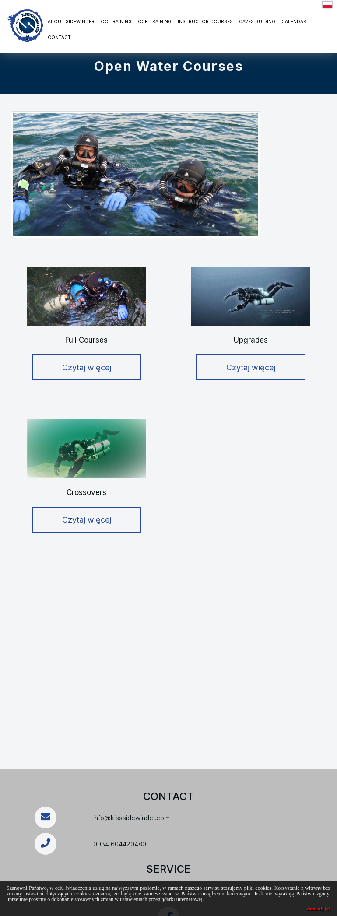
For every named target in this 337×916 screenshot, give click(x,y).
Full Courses (86, 340)
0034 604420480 (119, 844)
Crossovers (86, 492)
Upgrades (251, 340)
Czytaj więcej (86, 367)
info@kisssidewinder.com (131, 818)
